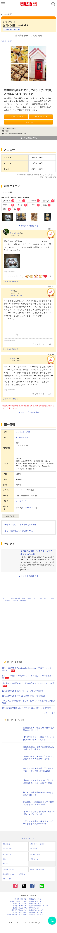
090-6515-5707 (11, 29)
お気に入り (28, 122)
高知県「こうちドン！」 (37, 914)
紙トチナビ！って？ (29, 508)
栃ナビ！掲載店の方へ (37, 869)
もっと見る (49, 713)
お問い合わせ (34, 859)
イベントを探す (8, 848)
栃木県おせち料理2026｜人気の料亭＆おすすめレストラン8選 (28, 683)
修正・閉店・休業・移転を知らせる (20, 524)
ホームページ (21, 501)
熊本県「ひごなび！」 (36, 899)
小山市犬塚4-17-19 (23, 432)
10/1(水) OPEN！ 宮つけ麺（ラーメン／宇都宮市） (23, 691)
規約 (4, 859)
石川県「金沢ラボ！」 (20, 912)
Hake (12, 291)
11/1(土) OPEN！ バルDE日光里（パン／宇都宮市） (24, 696)
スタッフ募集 (7, 879)
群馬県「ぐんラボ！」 (20, 908)
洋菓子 (3, 41)
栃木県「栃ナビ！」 (21, 899)
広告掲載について (8, 869)
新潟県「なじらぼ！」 (36, 903)
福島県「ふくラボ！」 (20, 903)
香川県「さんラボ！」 (36, 908)
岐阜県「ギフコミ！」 (20, 906)
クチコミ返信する (10, 281)
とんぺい (13, 358)
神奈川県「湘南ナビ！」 (19, 910)
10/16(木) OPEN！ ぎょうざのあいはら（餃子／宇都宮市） (27, 708)
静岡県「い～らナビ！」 (37, 910)
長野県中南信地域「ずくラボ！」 (40, 906)
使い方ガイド (7, 854)
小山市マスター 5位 (16, 295)
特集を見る (6, 844)
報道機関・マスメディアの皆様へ (14, 874)
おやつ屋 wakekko (16, 25)
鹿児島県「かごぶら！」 (37, 912)
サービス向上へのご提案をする (18, 531)
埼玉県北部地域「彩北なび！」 (17, 914)
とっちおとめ (15, 233)
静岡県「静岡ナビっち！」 (19, 901)
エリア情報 (33, 848)
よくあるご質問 (35, 854)
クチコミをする (40, 117)
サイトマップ (7, 863)
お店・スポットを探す (37, 844)
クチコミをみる (16, 117)
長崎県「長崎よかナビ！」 (38, 901)
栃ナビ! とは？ (28, 838)
